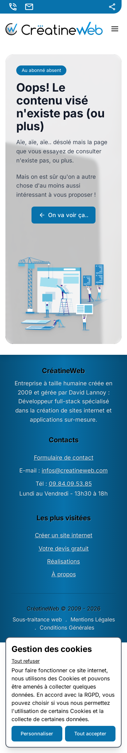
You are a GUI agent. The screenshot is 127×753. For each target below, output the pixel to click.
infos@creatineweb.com (75, 470)
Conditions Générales (67, 627)
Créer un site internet (63, 535)
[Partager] (112, 7)
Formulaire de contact (63, 457)
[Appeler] (13, 7)
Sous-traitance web (37, 619)
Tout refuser (26, 661)
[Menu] (115, 28)
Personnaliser (37, 733)
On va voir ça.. (63, 215)
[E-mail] (29, 7)
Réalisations (63, 561)
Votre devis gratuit (64, 548)
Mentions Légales (92, 619)
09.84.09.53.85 (70, 483)
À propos (63, 574)
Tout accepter (90, 733)
